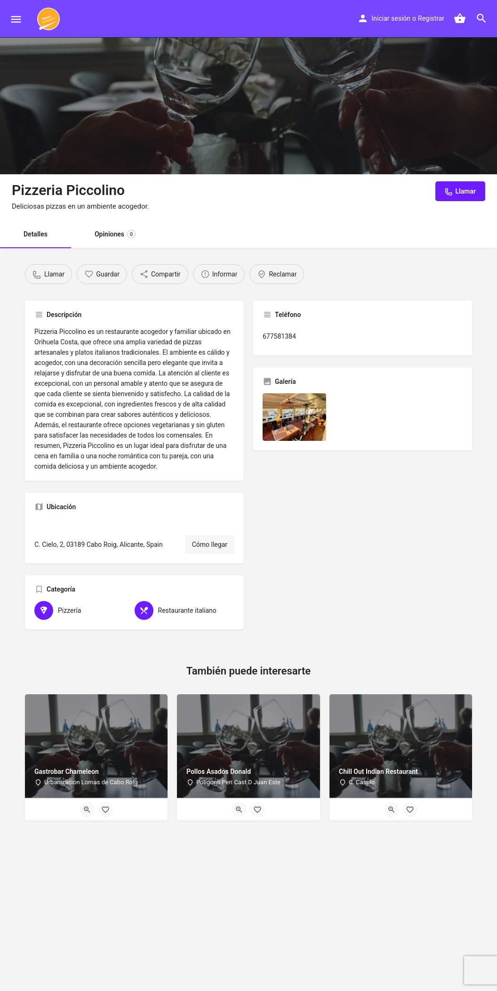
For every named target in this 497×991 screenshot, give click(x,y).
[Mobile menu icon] (16, 19)
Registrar (431, 18)
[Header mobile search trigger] (481, 18)
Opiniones (115, 234)
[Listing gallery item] (294, 417)
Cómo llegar (209, 544)
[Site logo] (50, 19)
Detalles (36, 234)
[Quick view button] (87, 809)
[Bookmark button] (105, 809)
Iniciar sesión (391, 18)
